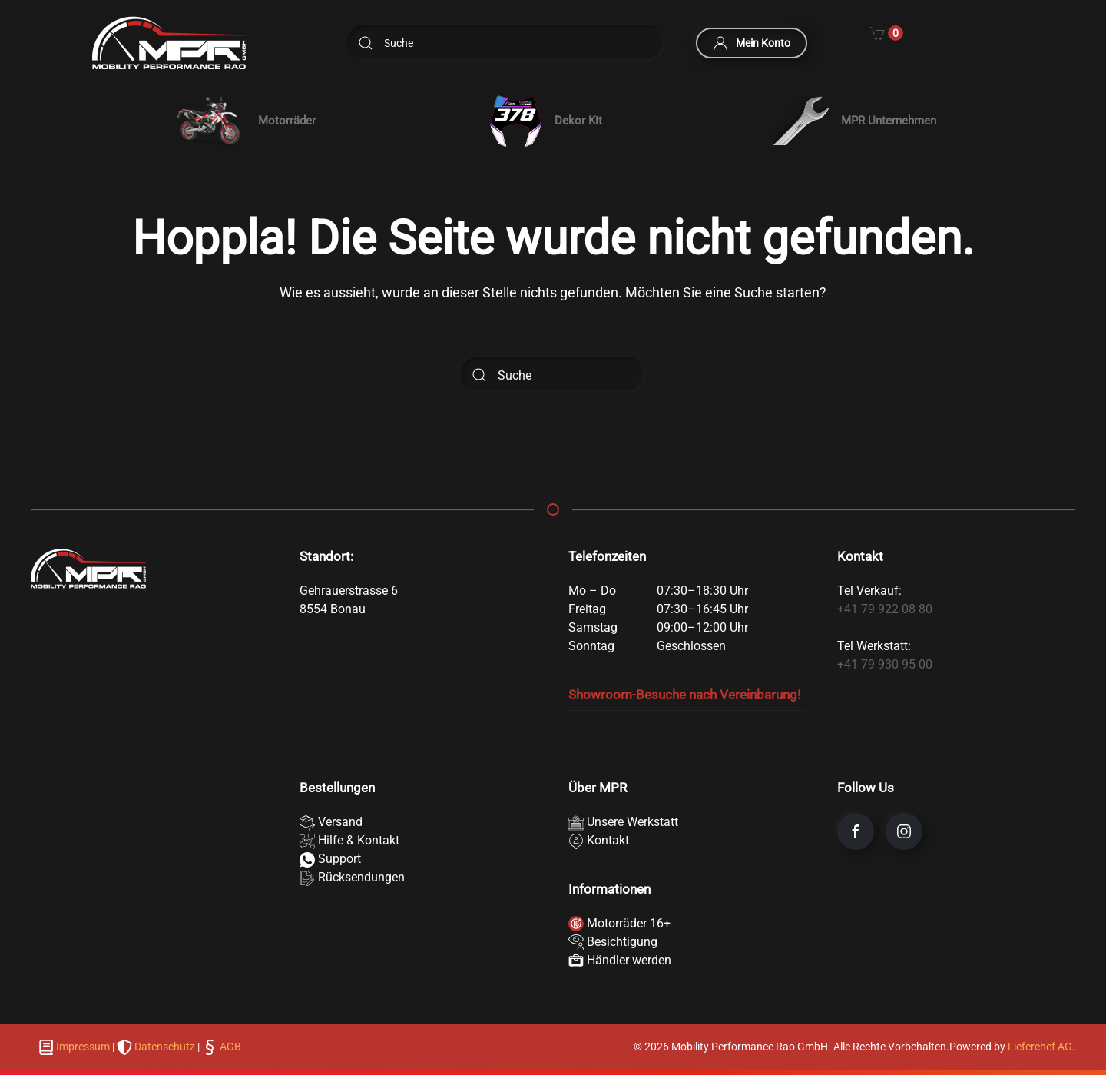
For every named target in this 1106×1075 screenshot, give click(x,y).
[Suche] (506, 43)
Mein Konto (751, 43)
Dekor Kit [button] (544, 121)
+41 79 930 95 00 (884, 664)
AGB (229, 1046)
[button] (242, 120)
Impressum (83, 1046)
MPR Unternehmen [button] (854, 120)
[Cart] (886, 32)
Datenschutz (164, 1046)
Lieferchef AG (1040, 1046)
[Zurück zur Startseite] (169, 43)
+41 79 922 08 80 (884, 609)
